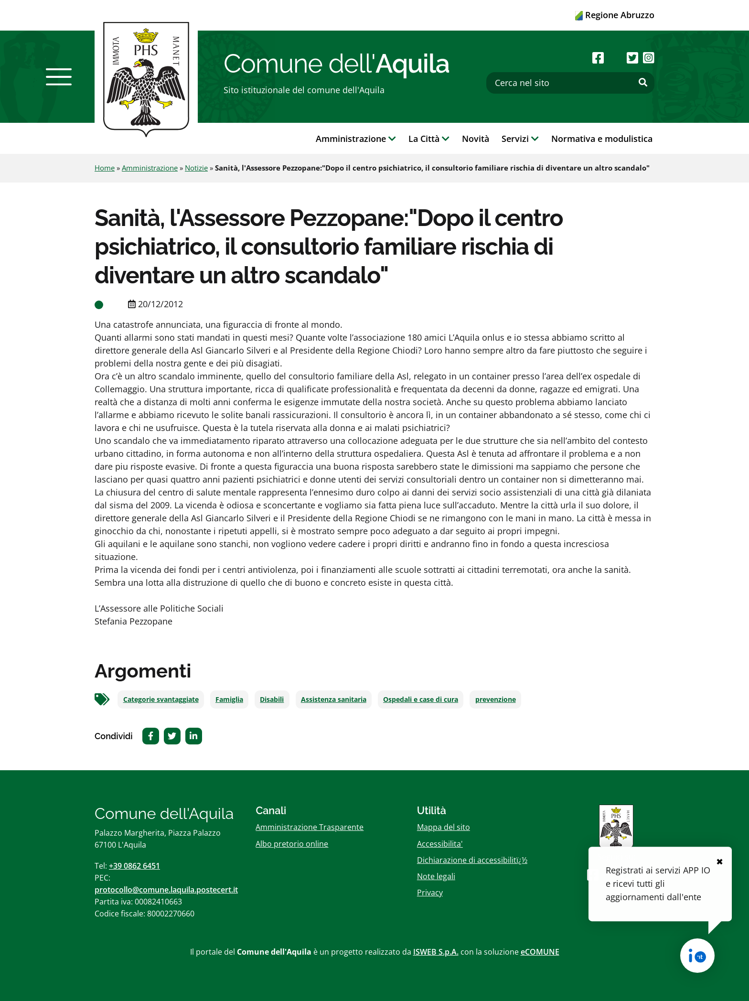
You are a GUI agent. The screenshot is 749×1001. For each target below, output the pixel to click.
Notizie (196, 167)
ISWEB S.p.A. (436, 952)
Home (105, 167)
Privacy (430, 892)
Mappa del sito (443, 827)
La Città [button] (428, 138)
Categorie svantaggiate (161, 699)
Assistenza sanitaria (333, 699)
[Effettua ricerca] (643, 82)
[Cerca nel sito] (570, 83)
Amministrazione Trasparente (310, 827)
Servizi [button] (520, 138)
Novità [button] (475, 138)
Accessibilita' (440, 844)
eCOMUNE (540, 952)
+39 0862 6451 (134, 866)
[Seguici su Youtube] (615, 57)
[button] (59, 77)
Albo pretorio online (292, 844)
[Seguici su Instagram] (648, 57)
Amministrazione (150, 167)
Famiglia (229, 699)
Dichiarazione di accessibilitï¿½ (472, 860)
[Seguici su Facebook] (598, 57)
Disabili (272, 699)
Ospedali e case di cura (420, 699)
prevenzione (495, 699)
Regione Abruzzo (614, 15)
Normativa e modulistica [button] (602, 138)
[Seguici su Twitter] (632, 57)
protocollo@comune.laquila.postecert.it (166, 889)
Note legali (436, 876)
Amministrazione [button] (356, 138)
